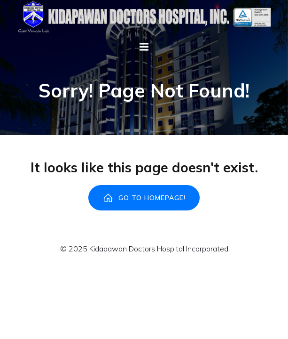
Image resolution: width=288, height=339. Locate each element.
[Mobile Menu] (144, 47)
